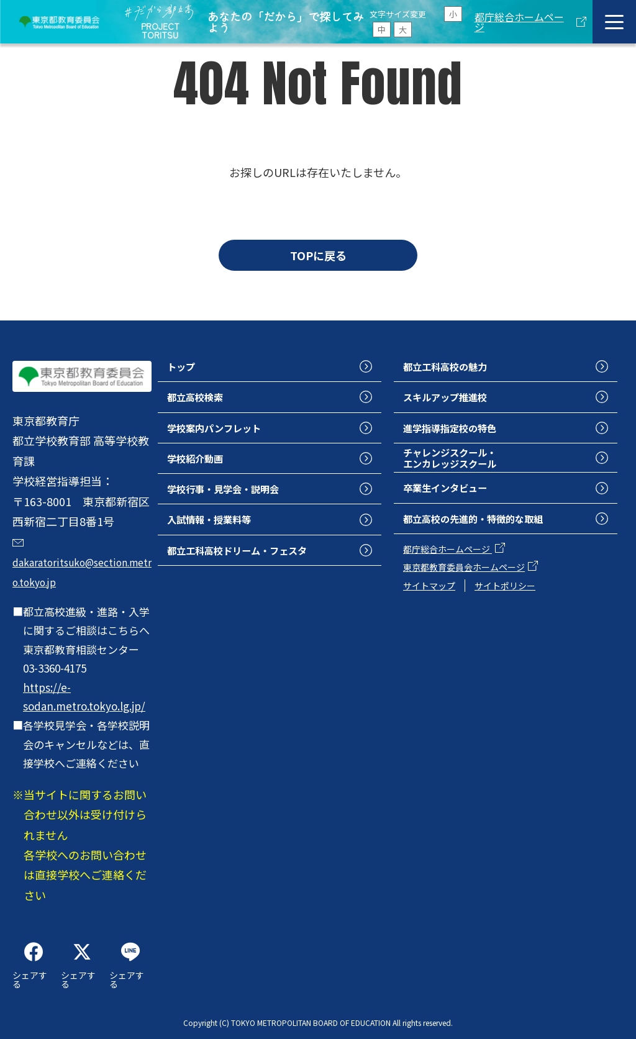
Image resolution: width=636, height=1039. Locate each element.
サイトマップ (429, 600)
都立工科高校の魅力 (453, 367)
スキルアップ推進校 (453, 400)
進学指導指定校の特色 (459, 432)
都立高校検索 (200, 400)
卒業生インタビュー (453, 499)
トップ (184, 367)
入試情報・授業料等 (217, 530)
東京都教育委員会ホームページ (464, 582)
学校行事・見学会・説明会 (234, 497)
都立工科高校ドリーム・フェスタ (250, 563)
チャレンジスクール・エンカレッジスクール (459, 466)
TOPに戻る (318, 255)
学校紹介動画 (200, 465)
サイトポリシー (505, 600)
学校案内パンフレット (223, 432)
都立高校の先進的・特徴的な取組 (487, 532)
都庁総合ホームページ (519, 22)
